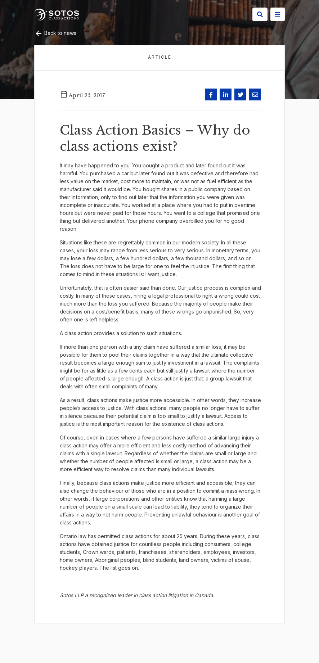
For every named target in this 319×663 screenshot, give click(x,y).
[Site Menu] (277, 14)
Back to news (55, 33)
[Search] (260, 14)
